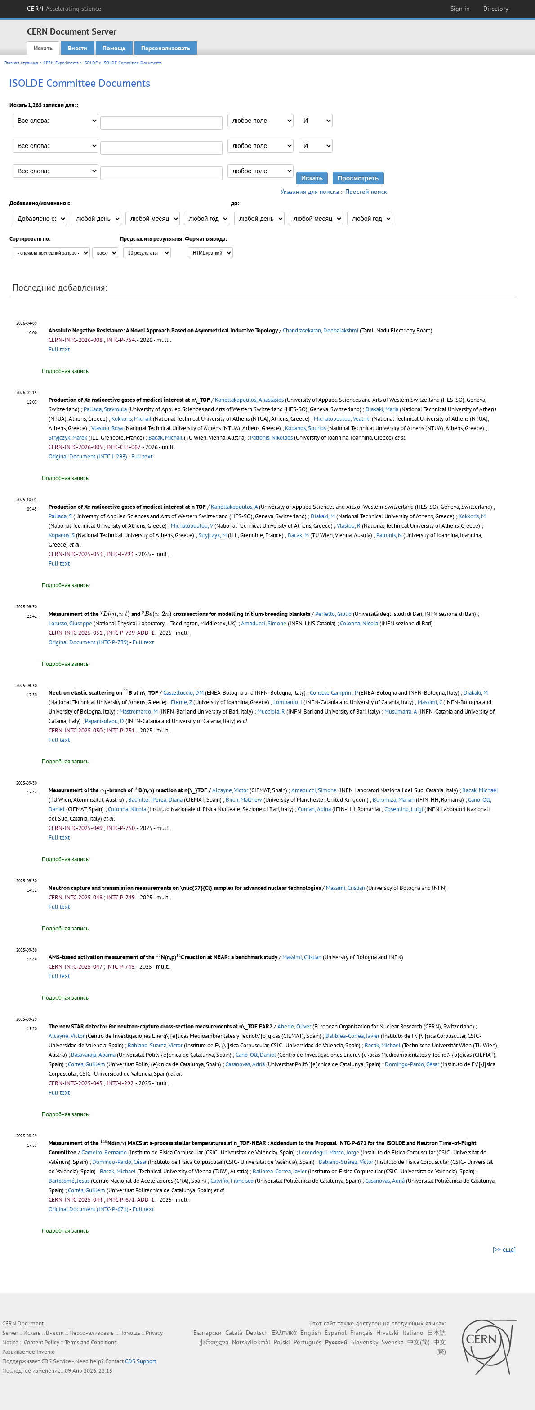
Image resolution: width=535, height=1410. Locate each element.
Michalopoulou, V (192, 526)
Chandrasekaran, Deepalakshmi (320, 330)
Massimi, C (430, 702)
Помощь (114, 48)
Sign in (460, 8)
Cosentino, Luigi (403, 809)
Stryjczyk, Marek (68, 437)
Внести (77, 48)
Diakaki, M (323, 516)
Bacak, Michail (165, 437)
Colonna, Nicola (359, 623)
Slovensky (364, 1342)
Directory (495, 8)
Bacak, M (298, 535)
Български (207, 1333)
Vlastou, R (349, 526)
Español (336, 1333)
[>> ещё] (504, 1249)
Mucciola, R (271, 711)
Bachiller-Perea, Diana (155, 800)
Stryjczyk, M (212, 535)
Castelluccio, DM (183, 692)
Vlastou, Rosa (107, 428)
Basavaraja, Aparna (93, 1055)
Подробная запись (65, 371)
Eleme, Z (181, 702)
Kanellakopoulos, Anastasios (249, 400)
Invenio (45, 1352)
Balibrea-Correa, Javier (352, 1036)
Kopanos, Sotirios (305, 428)
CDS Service (56, 1361)
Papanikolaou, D (104, 721)
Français (361, 1333)
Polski (282, 1342)
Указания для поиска (310, 192)
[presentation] (115, 614)
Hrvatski (387, 1333)
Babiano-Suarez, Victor (155, 1045)
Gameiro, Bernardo (104, 1152)
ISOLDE (90, 63)
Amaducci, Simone (263, 623)
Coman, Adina (314, 809)
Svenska (393, 1342)
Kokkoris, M (472, 516)
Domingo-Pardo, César (412, 1064)
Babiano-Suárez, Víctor (346, 1162)
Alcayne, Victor (230, 790)
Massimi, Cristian (345, 888)
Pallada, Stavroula (105, 409)
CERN (64, 8)
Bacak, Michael (480, 790)
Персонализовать (165, 48)
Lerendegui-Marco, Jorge (329, 1152)
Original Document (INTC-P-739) (89, 642)
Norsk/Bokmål (251, 1342)
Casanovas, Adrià (245, 1064)
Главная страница (21, 63)
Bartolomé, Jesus (69, 1181)
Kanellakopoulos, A (234, 507)
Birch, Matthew (244, 800)
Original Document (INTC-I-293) (88, 456)
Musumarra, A (400, 711)
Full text (59, 349)
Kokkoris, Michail (131, 418)
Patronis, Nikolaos (271, 437)
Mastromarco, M (139, 711)
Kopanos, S (62, 535)
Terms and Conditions (90, 1342)
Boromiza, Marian (394, 800)
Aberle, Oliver (294, 1026)
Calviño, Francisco (232, 1181)
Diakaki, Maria (382, 409)
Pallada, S (60, 516)
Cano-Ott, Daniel (256, 1055)
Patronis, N (389, 535)
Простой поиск (366, 192)
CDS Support (140, 1361)
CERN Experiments (60, 63)
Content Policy (41, 1342)
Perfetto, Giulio (333, 614)
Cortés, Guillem (86, 1190)
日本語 (436, 1333)
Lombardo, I (287, 702)
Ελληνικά (284, 1333)
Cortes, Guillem (86, 1064)
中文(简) (418, 1342)
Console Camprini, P (333, 692)
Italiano (413, 1333)
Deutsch (257, 1333)
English (310, 1333)
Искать (43, 48)
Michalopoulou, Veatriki (342, 418)
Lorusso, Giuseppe (70, 623)
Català (233, 1333)
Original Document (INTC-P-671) (89, 1209)
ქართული (213, 1342)
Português (307, 1342)
